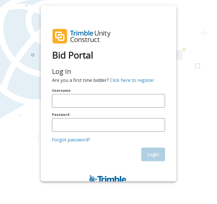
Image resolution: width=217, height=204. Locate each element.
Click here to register (132, 80)
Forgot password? (71, 140)
